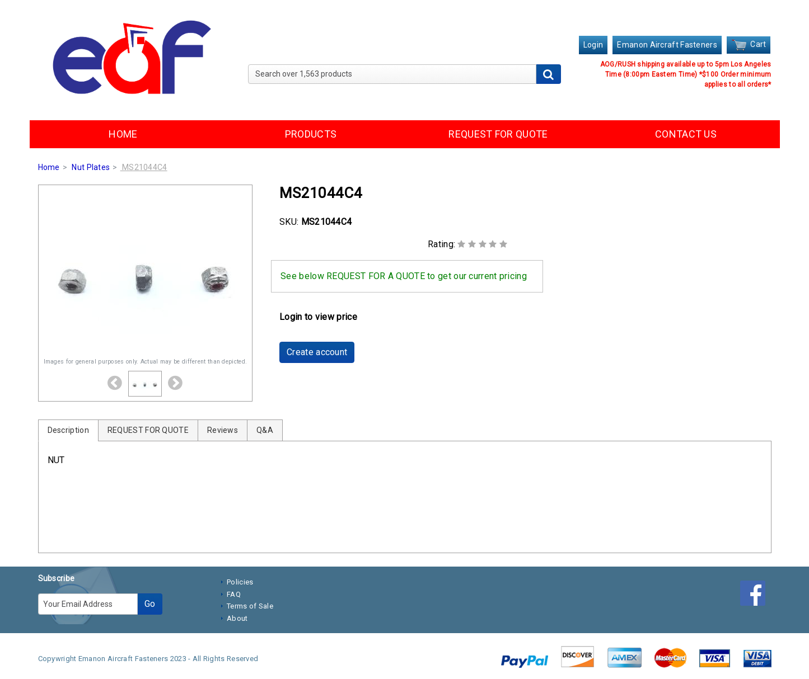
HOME (123, 134)
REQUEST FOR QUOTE (498, 134)
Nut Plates (91, 167)
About (237, 618)
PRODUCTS (310, 134)
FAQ (234, 594)
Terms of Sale (250, 606)
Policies (240, 582)
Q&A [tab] (264, 430)
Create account (317, 352)
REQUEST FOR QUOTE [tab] (148, 430)
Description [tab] (68, 430)
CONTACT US (686, 134)
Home (49, 167)
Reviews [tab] (222, 430)
